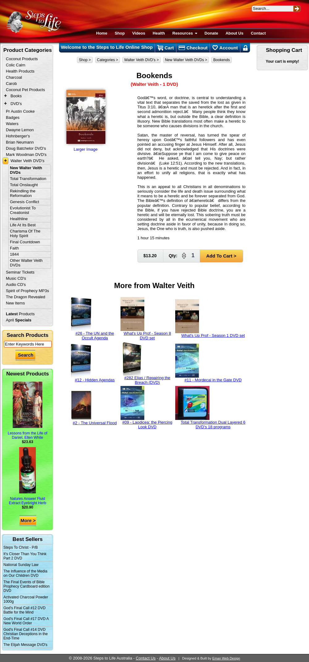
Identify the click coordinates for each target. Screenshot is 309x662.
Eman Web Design (226, 658)
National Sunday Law (20, 565)
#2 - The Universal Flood (93, 407)
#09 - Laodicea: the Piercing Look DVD (146, 407)
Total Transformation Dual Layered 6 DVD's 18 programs (210, 407)
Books (16, 96)
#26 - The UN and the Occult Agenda (92, 318)
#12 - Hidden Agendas (92, 363)
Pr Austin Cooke (20, 111)
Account (225, 48)
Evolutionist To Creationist (23, 210)
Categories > (107, 60)
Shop (120, 33)
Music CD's (16, 278)
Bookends (221, 60)
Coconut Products (22, 59)
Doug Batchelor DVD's (26, 148)
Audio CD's (16, 284)
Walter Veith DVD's (27, 160)
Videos (138, 33)
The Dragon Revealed (25, 297)
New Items (15, 303)
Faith (14, 248)
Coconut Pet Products (25, 89)
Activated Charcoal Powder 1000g (25, 599)
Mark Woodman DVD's (26, 154)
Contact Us (145, 658)
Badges (12, 117)
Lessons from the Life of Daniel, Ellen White (27, 411)
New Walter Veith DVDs (26, 170)
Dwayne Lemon (20, 130)
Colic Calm (15, 65)
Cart (165, 48)
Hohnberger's (18, 136)
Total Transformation (28, 178)
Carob (11, 83)
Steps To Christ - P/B (20, 547)
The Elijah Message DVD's (25, 645)
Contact (258, 33)
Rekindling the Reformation (22, 193)
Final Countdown (25, 242)
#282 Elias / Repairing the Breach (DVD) (145, 363)
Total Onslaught (24, 184)
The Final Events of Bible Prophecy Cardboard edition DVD (26, 586)
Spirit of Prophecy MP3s (27, 290)
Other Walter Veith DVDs (26, 262)
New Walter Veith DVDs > (186, 60)
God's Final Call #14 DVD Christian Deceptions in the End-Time (25, 633)
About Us (234, 33)
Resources (184, 33)
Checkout (193, 48)
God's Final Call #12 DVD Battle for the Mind (24, 610)
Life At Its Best (23, 225)
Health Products (20, 71)
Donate (211, 33)
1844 (14, 254)
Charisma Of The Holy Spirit (25, 233)
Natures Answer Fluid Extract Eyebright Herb (27, 476)
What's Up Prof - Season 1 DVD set (210, 318)
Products (20, 314)
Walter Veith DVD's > (141, 60)
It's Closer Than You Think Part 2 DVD (24, 556)
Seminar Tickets (20, 272)
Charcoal (14, 77)
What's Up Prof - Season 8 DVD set (146, 318)
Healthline (19, 218)
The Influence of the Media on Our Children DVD (25, 573)
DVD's (16, 103)
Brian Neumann (20, 142)
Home (101, 33)
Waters (12, 123)
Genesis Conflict (24, 201)
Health (159, 33)
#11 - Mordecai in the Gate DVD (208, 363)
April (18, 320)
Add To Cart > (221, 255)
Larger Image (85, 119)
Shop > (85, 60)
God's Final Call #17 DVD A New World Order (26, 621)
